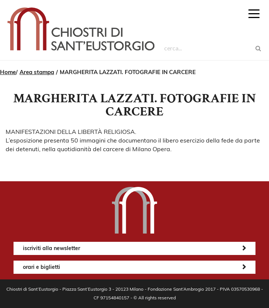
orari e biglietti (41, 267)
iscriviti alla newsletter (51, 248)
